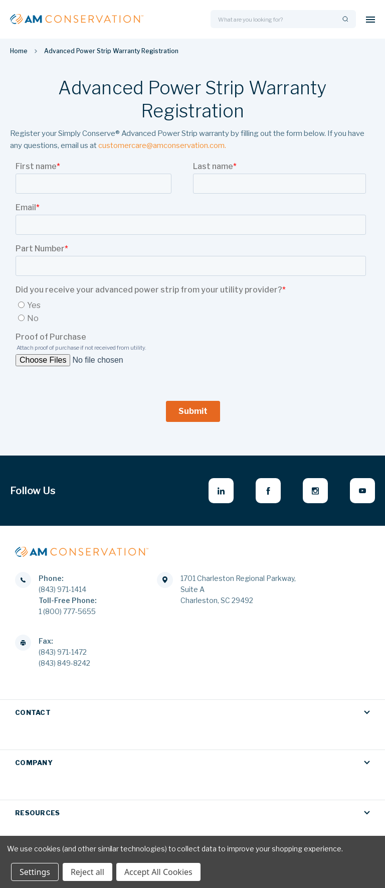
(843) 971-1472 (63, 651)
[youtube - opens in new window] (362, 490)
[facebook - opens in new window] (268, 490)
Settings (35, 871)
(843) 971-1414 (62, 588)
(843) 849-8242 (64, 662)
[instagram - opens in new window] (315, 490)
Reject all (87, 871)
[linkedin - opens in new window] (221, 490)
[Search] (344, 19)
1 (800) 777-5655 (67, 611)
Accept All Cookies (158, 871)
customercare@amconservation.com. (162, 145)
